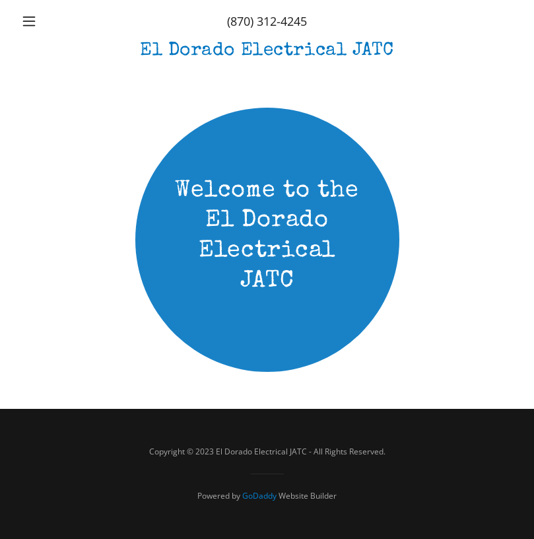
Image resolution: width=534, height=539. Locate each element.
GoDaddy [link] (259, 495)
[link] (267, 51)
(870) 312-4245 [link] (267, 21)
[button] (53, 21)
